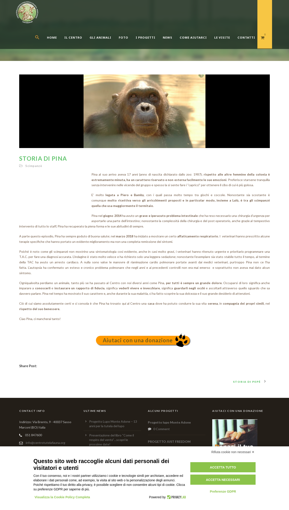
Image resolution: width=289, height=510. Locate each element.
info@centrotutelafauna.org (45, 443)
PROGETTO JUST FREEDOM (169, 441)
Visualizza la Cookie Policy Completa (62, 497)
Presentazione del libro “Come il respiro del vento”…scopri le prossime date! (111, 439)
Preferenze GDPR (223, 491)
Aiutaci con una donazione (138, 340)
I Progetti (145, 37)
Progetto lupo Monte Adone (169, 422)
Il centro (73, 37)
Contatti (246, 37)
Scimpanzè (33, 166)
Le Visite (222, 37)
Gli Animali (100, 37)
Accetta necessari (223, 480)
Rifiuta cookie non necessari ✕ (232, 452)
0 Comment (161, 429)
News (167, 37)
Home (52, 37)
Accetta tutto (223, 467)
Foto (123, 37)
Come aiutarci (193, 37)
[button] (41, 42)
